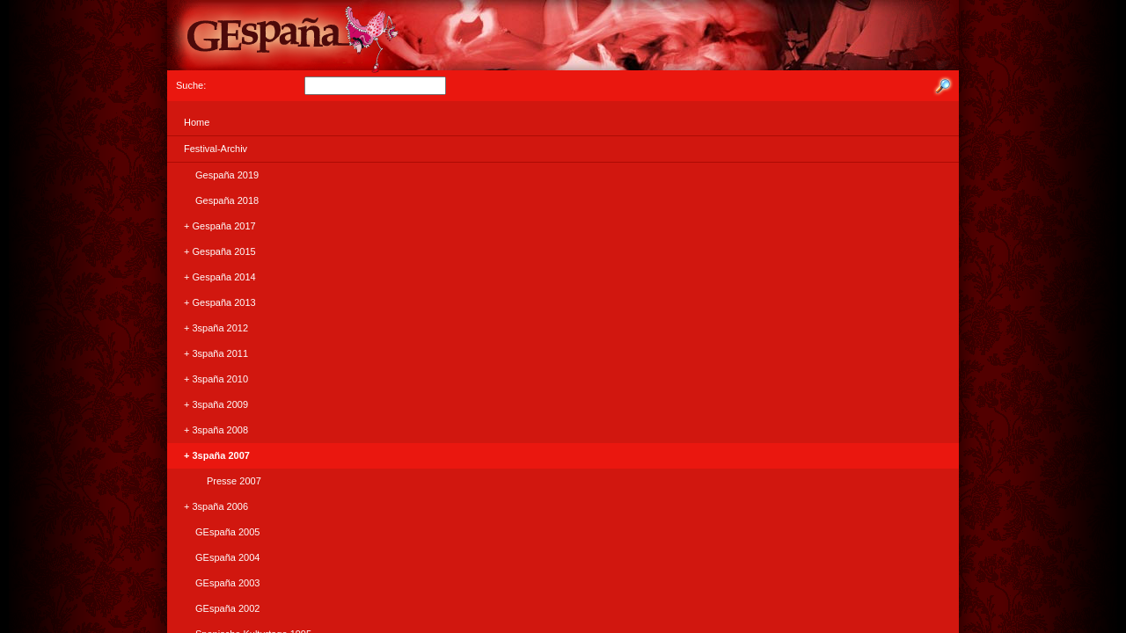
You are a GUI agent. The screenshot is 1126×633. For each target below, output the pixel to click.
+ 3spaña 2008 (210, 430)
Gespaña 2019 (215, 175)
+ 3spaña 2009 (210, 404)
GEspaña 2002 (216, 608)
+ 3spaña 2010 (210, 379)
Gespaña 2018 (215, 200)
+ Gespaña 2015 (214, 251)
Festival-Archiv (209, 148)
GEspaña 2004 (216, 557)
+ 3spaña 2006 (210, 506)
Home (190, 122)
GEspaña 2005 (216, 532)
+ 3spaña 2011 (210, 353)
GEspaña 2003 (216, 583)
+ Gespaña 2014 (214, 277)
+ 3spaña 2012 (210, 328)
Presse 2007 (216, 481)
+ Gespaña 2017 (214, 226)
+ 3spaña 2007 (211, 455)
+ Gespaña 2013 (214, 302)
